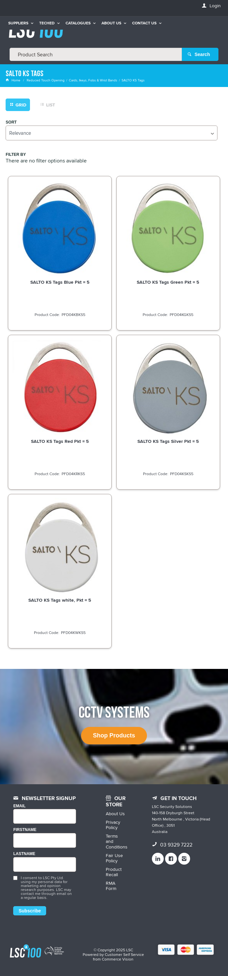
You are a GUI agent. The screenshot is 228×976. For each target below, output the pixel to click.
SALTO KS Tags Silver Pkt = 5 (168, 441)
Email (19, 806)
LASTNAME (24, 854)
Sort (11, 122)
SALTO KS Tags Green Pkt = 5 (168, 282)
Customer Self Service (124, 954)
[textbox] (96, 54)
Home (13, 80)
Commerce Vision (117, 959)
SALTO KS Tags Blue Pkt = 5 (60, 282)
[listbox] (111, 133)
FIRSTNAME (24, 830)
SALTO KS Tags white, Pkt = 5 (59, 600)
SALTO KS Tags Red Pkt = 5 (60, 441)
